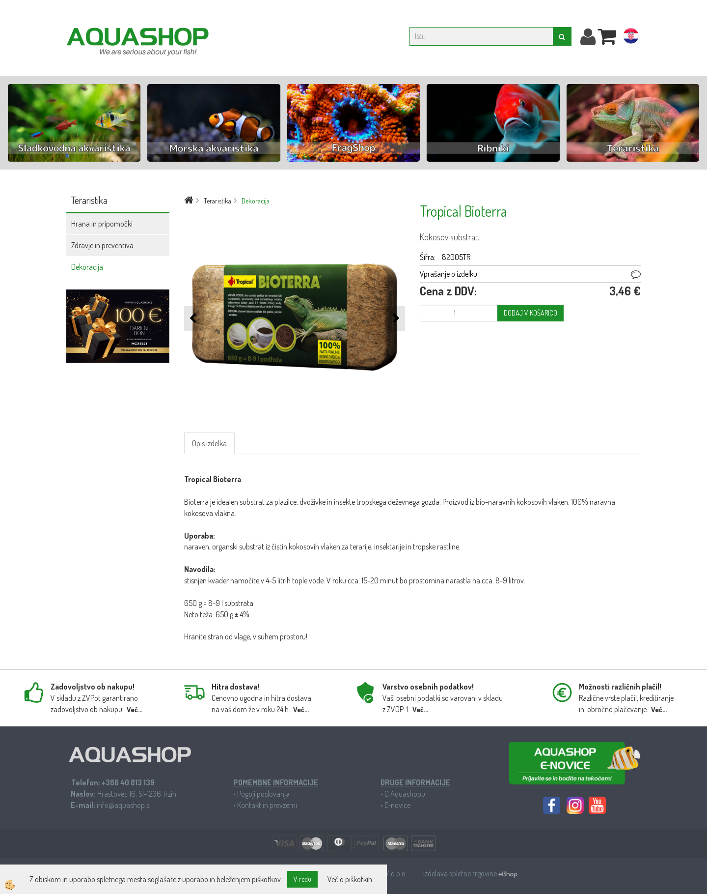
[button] (395, 318)
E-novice (397, 805)
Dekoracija (87, 267)
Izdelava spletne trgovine (460, 873)
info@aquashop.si (124, 805)
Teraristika (217, 201)
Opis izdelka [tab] (209, 443)
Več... (134, 709)
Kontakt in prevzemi (267, 805)
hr (631, 38)
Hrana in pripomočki (102, 224)
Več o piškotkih (349, 879)
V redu (302, 879)
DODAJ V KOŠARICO (530, 313)
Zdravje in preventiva (102, 245)
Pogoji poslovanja (263, 794)
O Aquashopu (404, 794)
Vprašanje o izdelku (448, 274)
